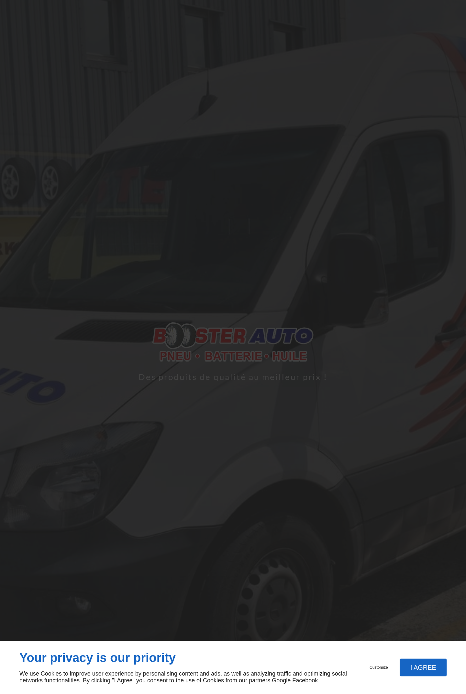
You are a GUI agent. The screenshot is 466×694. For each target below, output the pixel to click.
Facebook (305, 680)
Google (281, 680)
